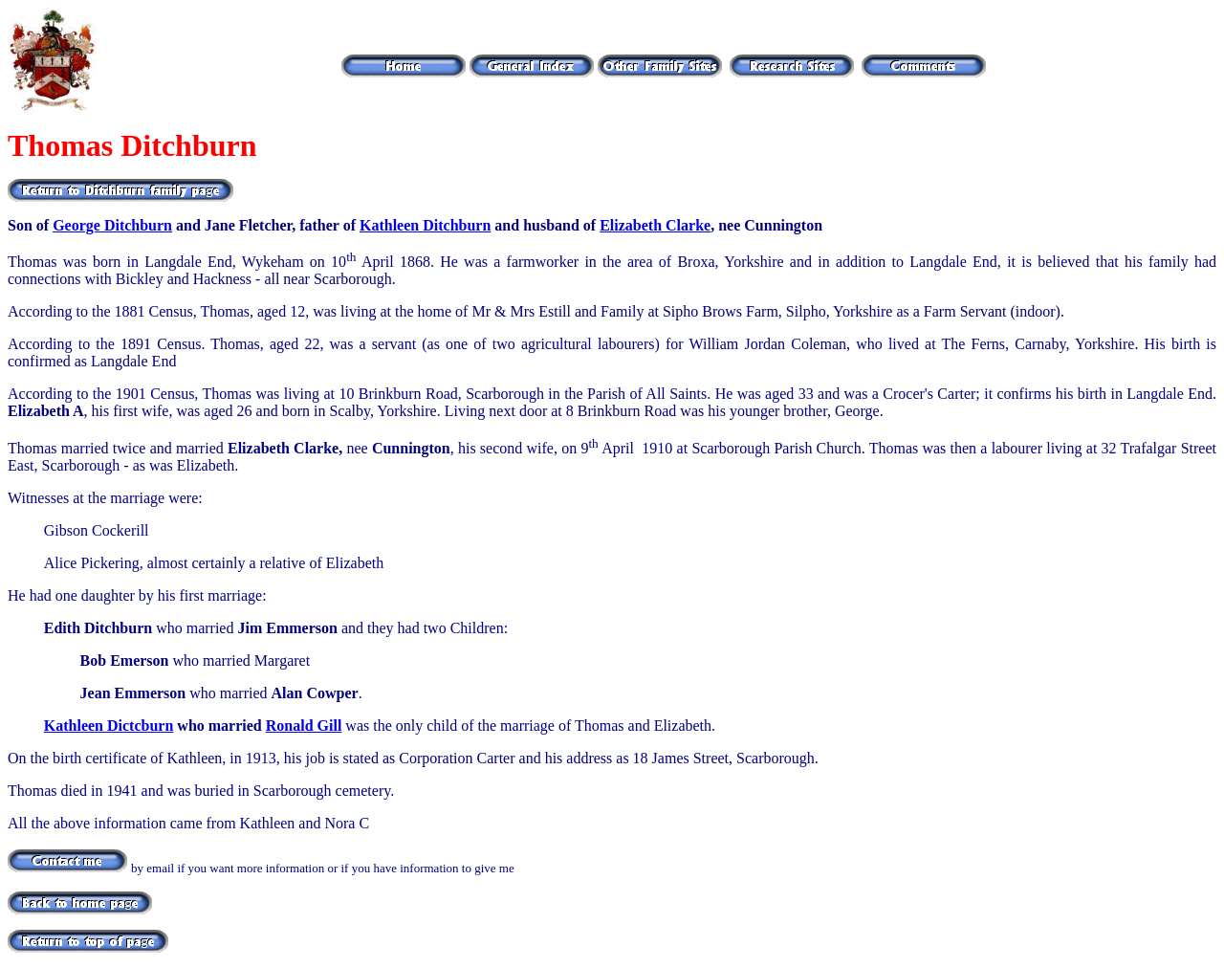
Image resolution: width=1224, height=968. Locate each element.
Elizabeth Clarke (655, 225)
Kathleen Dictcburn (109, 725)
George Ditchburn (112, 225)
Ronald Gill (304, 725)
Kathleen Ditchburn (425, 225)
